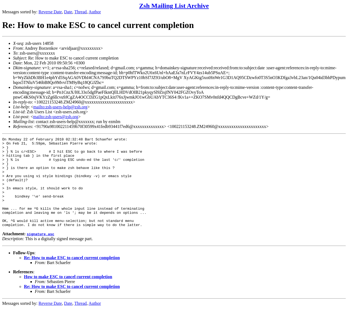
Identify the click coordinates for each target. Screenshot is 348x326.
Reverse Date (50, 12)
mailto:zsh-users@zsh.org (55, 116)
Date (68, 12)
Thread (80, 12)
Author (95, 12)
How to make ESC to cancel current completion (68, 294)
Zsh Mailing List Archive (174, 5)
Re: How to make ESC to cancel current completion (72, 275)
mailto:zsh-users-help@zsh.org (60, 107)
